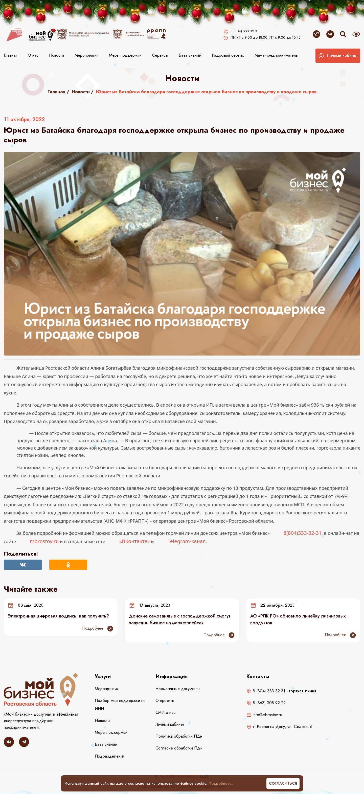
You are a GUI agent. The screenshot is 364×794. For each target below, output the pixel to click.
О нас (33, 55)
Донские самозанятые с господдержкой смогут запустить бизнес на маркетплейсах (179, 619)
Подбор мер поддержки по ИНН (120, 705)
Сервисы (160, 55)
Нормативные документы (177, 689)
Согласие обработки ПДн (178, 748)
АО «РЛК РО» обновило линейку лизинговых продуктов (298, 619)
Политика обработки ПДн (178, 736)
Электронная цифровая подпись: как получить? (58, 616)
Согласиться (283, 783)
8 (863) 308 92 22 (266, 703)
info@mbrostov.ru (264, 715)
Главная (10, 55)
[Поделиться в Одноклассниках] (68, 565)
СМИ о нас (165, 712)
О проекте (164, 700)
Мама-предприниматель (276, 55)
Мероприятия (86, 55)
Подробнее (98, 628)
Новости (56, 55)
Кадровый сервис (228, 55)
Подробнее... (221, 783)
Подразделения (110, 756)
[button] (337, 56)
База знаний (190, 55)
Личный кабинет (169, 724)
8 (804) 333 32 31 (265, 691)
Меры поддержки (125, 55)
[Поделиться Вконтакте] (23, 565)
